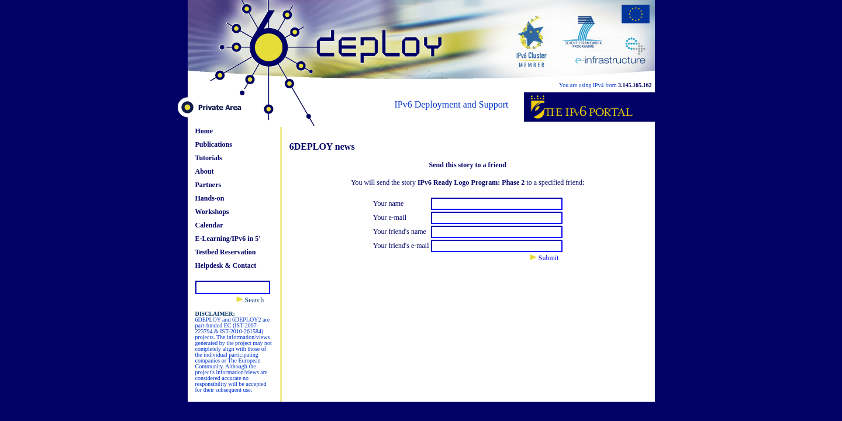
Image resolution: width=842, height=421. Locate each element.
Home (204, 131)
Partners (208, 185)
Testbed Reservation (225, 252)
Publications (213, 144)
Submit (544, 258)
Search (250, 300)
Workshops (212, 212)
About (204, 171)
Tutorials (208, 158)
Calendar (209, 225)
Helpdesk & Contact (226, 265)
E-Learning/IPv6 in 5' (228, 238)
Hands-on (210, 198)
